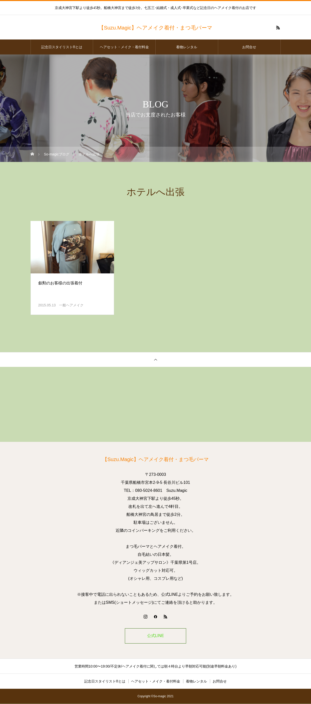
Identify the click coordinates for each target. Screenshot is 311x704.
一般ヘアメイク (71, 305)
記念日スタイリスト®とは (61, 47)
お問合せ (249, 47)
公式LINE (155, 636)
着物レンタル (186, 47)
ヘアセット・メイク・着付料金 (124, 47)
